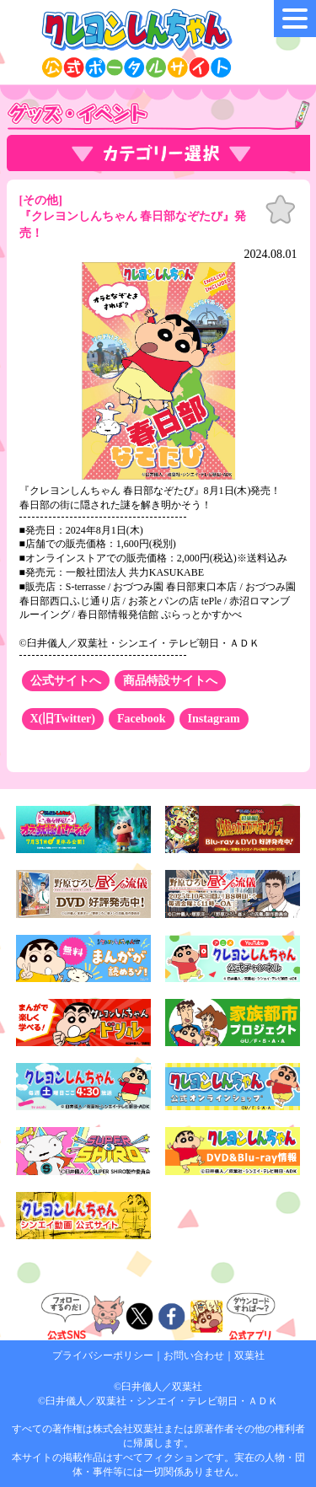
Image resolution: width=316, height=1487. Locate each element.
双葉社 (249, 1355)
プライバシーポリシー (102, 1355)
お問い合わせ (193, 1355)
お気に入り (281, 210)
